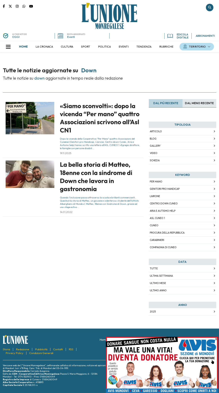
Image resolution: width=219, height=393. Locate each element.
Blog (153, 138)
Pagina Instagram (19, 6)
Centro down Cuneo (164, 203)
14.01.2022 (66, 212)
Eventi (71, 37)
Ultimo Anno (158, 290)
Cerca (209, 7)
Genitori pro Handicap (165, 189)
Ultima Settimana (161, 275)
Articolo (156, 131)
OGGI (16, 37)
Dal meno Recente (199, 103)
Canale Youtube (31, 6)
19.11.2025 (65, 153)
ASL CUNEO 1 (157, 218)
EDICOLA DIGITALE (177, 36)
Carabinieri (157, 240)
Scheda (155, 160)
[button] (8, 46)
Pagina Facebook (6, 6)
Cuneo (154, 225)
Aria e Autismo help (163, 210)
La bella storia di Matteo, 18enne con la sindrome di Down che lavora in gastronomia (96, 177)
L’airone (155, 196)
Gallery (155, 145)
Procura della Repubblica (167, 232)
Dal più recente (165, 103)
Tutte (154, 268)
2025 (153, 311)
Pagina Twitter (12, 6)
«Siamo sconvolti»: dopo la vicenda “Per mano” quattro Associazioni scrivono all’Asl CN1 (99, 118)
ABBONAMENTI (205, 35)
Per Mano (156, 181)
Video (153, 153)
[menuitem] (23, 46)
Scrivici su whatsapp (25, 6)
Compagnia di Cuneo (163, 247)
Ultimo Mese (158, 283)
